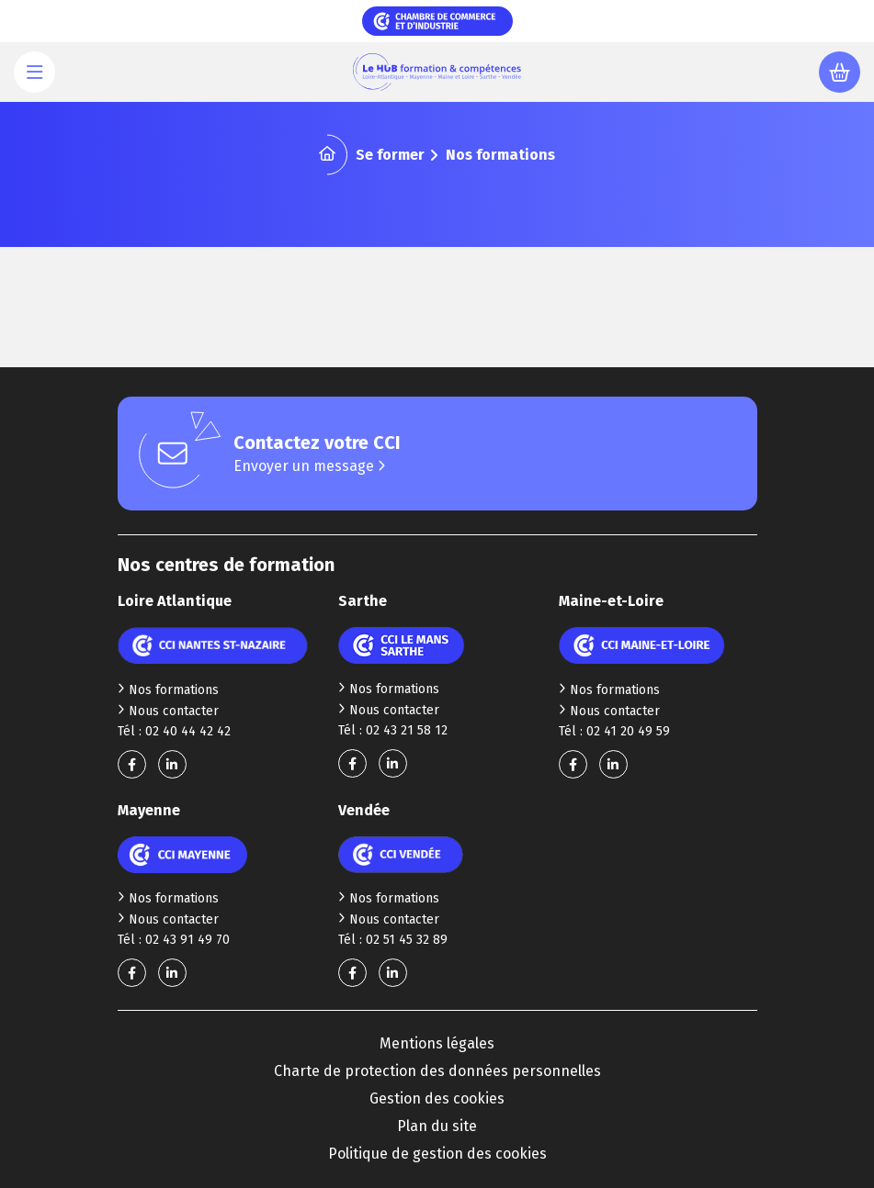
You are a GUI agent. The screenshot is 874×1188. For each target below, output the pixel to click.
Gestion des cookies (437, 1098)
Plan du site (437, 1126)
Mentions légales (437, 1043)
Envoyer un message (309, 466)
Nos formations (168, 690)
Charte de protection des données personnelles (437, 1071)
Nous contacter (168, 711)
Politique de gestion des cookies (437, 1153)
